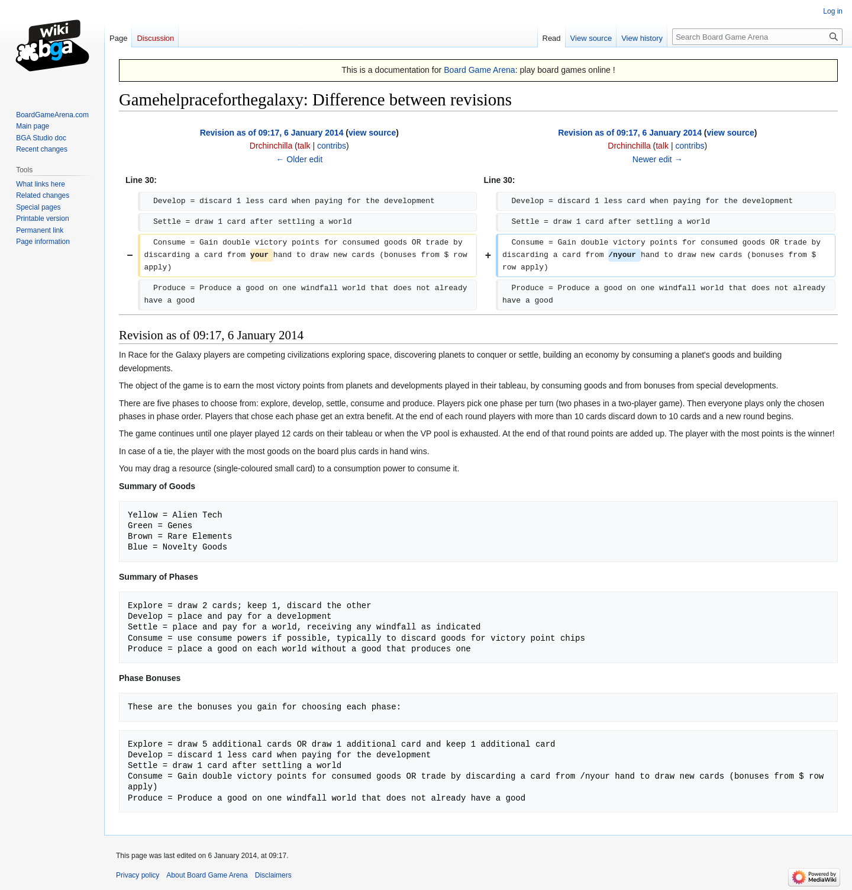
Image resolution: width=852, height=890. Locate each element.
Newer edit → (657, 159)
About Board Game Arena (206, 875)
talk (304, 145)
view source (372, 132)
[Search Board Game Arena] (757, 36)
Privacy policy (137, 875)
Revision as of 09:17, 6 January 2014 (272, 132)
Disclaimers (273, 875)
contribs (331, 145)
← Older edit (299, 159)
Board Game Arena (479, 70)
